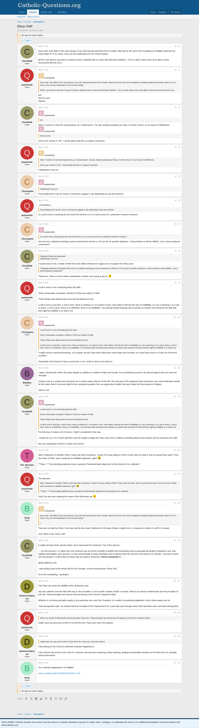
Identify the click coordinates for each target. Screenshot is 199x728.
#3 (179, 107)
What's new (46, 12)
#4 (179, 147)
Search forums (33, 17)
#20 (178, 663)
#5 (179, 176)
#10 (178, 317)
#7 (179, 224)
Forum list (21, 17)
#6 (179, 200)
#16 (178, 540)
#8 (179, 251)
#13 (178, 450)
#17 (178, 581)
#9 (179, 283)
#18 (178, 613)
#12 (178, 397)
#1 (179, 46)
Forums (33, 12)
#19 (178, 636)
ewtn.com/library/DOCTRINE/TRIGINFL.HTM (59, 673)
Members (62, 12)
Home (22, 12)
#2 (179, 70)
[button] (54, 12)
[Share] (175, 46)
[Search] (175, 12)
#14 (178, 474)
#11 (178, 368)
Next (28, 41)
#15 (178, 503)
